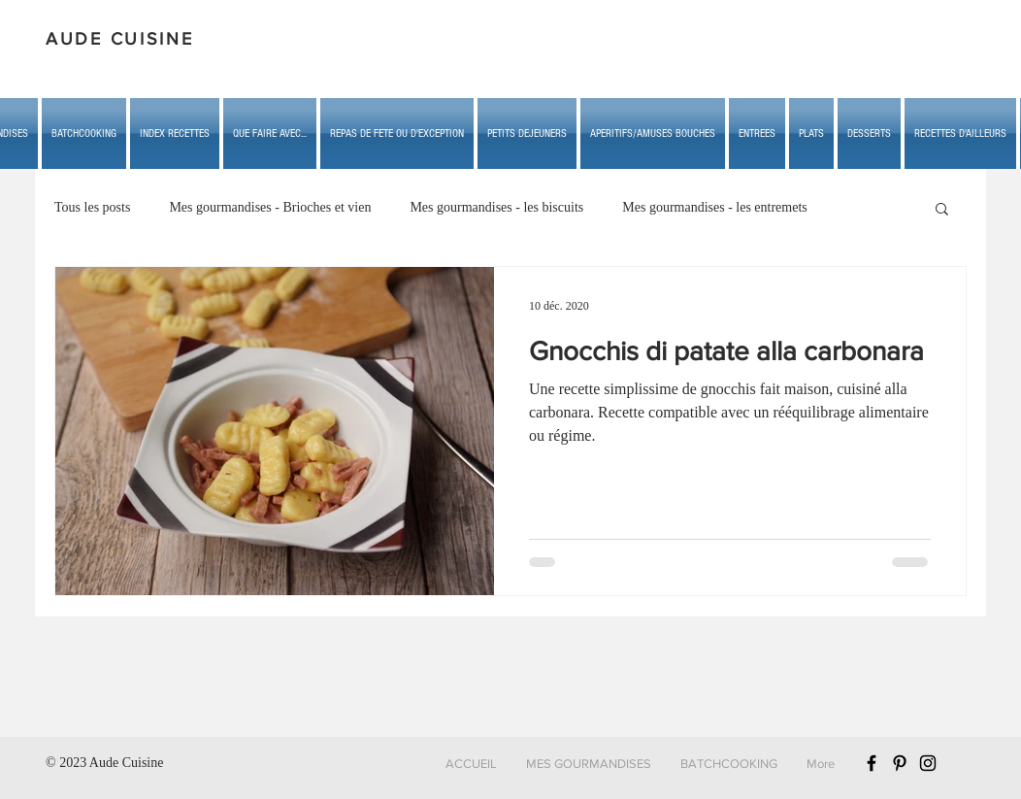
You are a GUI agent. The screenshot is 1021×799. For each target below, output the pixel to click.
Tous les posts (92, 207)
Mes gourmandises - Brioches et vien (270, 207)
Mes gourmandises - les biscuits (496, 207)
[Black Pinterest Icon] (899, 763)
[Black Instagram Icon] (928, 763)
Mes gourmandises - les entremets (714, 207)
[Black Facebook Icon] (871, 763)
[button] (269, 133)
